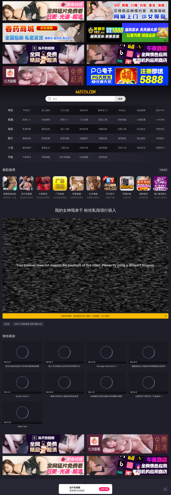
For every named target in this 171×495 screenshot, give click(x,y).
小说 (10, 147)
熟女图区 (141, 138)
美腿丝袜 (103, 138)
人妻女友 (65, 147)
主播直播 (141, 119)
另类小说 (122, 147)
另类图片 (160, 138)
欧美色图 (65, 138)
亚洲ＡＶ (26, 119)
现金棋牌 (141, 110)
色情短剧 (103, 157)
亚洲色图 (46, 138)
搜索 (120, 98)
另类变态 (160, 128)
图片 (10, 138)
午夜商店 (26, 157)
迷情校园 (103, 147)
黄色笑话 (141, 147)
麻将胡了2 (103, 110)
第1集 (6, 324)
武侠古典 (84, 147)
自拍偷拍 (46, 119)
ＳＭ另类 (160, 119)
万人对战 (65, 110)
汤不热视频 (64, 157)
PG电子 (26, 110)
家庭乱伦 (46, 147)
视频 (10, 119)
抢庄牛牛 (160, 110)
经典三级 (122, 128)
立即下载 (104, 489)
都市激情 (26, 147)
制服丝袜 (103, 128)
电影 (10, 129)
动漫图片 (84, 138)
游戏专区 (84, 110)
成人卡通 (65, 128)
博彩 (10, 110)
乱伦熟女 (141, 128)
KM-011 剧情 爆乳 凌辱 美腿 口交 (28, 324)
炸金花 (122, 110)
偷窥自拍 (26, 138)
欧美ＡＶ (65, 119)
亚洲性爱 (26, 128)
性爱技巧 (160, 147)
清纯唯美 (122, 138)
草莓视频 (46, 157)
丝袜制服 (122, 119)
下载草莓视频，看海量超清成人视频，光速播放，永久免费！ (113, 316)
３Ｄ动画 (84, 119)
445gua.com (85, 92)
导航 (10, 157)
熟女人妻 (103, 119)
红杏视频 (84, 157)
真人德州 (46, 110)
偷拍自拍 (46, 128)
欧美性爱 (84, 128)
